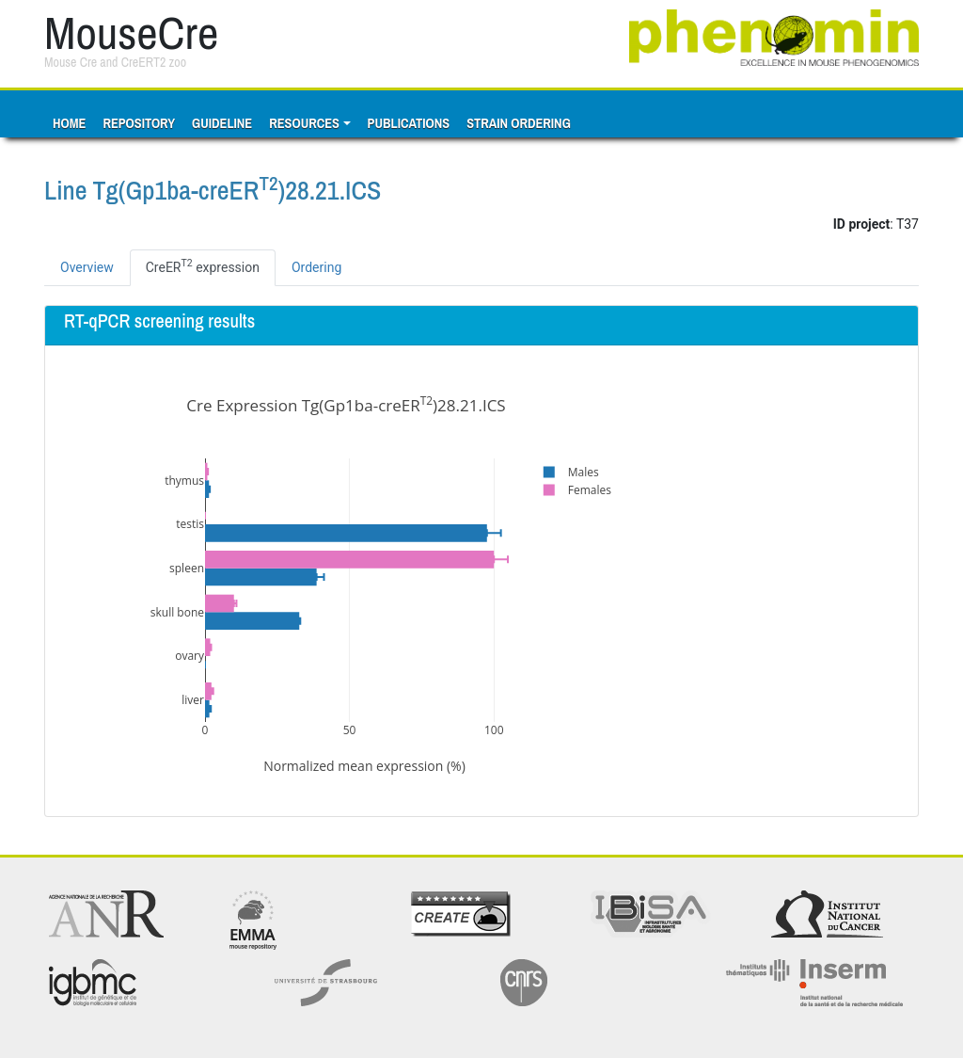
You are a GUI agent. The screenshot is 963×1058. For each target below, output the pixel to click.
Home (69, 123)
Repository (139, 123)
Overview (87, 267)
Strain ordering (518, 123)
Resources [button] (304, 123)
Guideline (222, 123)
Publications (409, 123)
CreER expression (203, 265)
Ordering (316, 267)
